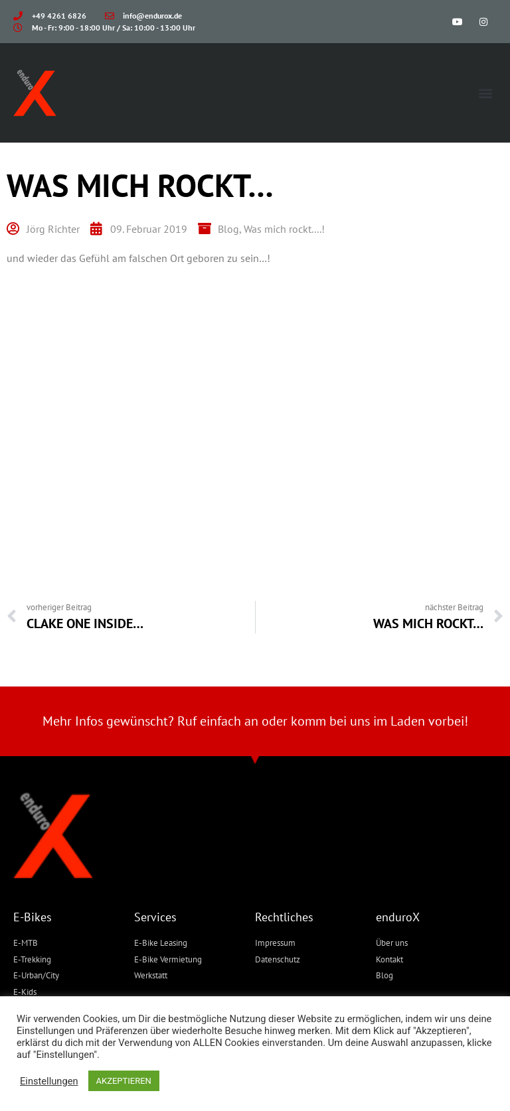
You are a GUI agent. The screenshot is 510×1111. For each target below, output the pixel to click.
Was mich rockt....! (284, 228)
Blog (228, 228)
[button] (486, 93)
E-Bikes (32, 917)
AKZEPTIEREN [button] (123, 1081)
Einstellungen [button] (49, 1081)
